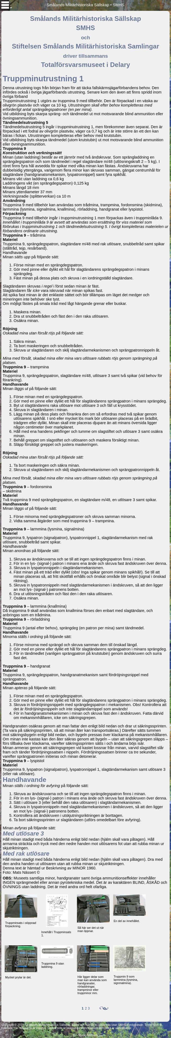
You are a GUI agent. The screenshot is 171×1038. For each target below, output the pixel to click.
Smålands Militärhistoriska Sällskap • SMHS (85, 5)
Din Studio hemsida (85, 1035)
